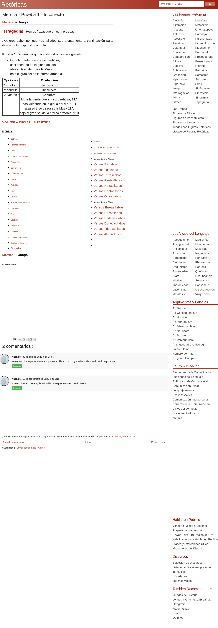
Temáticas (179, 571)
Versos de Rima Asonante (105, 153)
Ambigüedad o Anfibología (189, 344)
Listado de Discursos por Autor (192, 567)
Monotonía (202, 244)
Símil (198, 84)
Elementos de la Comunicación (192, 372)
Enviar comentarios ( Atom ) (31, 447)
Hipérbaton (180, 79)
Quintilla (14, 185)
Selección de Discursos (187, 562)
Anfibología (180, 248)
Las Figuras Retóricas (189, 14)
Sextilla (14, 214)
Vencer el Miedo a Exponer (190, 525)
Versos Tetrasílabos (107, 175)
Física (176, 613)
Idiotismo (178, 280)
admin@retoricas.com (125, 436)
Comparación (181, 56)
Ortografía (179, 604)
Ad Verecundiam (183, 340)
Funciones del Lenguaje (188, 376)
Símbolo (200, 79)
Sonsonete (202, 285)
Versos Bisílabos (105, 164)
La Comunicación (186, 366)
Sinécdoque (202, 88)
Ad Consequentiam (185, 312)
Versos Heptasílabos (108, 191)
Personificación (205, 43)
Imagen (177, 88)
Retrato (200, 65)
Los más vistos (182, 580)
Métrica (7, 22)
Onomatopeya (204, 29)
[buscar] (181, 4)
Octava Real (16, 225)
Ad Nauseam (181, 331)
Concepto (179, 52)
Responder (17, 366)
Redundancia (203, 276)
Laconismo (180, 289)
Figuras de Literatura (186, 122)
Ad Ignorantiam (182, 321)
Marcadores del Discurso (188, 548)
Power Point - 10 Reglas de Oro (193, 534)
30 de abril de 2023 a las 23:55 (38, 356)
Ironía (176, 97)
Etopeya (178, 65)
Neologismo (202, 253)
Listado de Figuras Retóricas (191, 131)
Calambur (179, 47)
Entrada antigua (159, 442)
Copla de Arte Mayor (20, 237)
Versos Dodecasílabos (109, 223)
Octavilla (14, 231)
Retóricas (14, 4)
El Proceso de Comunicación (191, 381)
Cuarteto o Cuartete (19, 156)
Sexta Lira (15, 208)
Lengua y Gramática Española (192, 599)
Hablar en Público (186, 520)
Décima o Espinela (19, 243)
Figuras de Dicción (184, 113)
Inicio (88, 442)
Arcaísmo (179, 253)
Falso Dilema (181, 349)
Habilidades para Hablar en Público (195, 539)
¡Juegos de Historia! (185, 595)
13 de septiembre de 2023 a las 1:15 (41, 379)
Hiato (176, 276)
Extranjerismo (181, 271)
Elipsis (177, 61)
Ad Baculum (180, 308)
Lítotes (177, 102)
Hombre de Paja (183, 353)
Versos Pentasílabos (108, 180)
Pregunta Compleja (185, 358)
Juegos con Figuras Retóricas (192, 127)
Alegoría (178, 20)
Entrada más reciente (14, 442)
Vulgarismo (202, 294)
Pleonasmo (202, 47)
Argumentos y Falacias (190, 302)
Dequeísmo (180, 266)
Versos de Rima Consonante (106, 147)
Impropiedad (181, 285)
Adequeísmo (181, 239)
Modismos (201, 239)
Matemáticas (181, 608)
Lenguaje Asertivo (184, 390)
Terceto (14, 150)
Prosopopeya (203, 61)
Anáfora (178, 29)
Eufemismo (180, 70)
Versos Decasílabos (108, 213)
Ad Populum (180, 335)
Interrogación (181, 93)
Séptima (14, 220)
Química (178, 617)
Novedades (180, 576)
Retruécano (202, 70)
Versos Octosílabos (107, 196)
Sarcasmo (201, 74)
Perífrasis (201, 257)
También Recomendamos (192, 589)
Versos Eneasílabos (109, 207)
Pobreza (200, 266)
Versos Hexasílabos (108, 185)
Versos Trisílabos (106, 169)
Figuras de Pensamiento (188, 117)
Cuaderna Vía (17, 174)
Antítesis (178, 34)
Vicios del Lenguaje (185, 408)
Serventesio (16, 168)
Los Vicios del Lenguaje (191, 234)
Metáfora (201, 20)
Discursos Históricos (186, 413)
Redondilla (15, 162)
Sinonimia (201, 97)
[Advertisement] (140, 41)
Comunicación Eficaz (186, 385)
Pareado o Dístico (18, 145)
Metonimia (202, 25)
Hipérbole (179, 84)
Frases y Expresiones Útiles (190, 544)
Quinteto (14, 179)
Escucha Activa (182, 395)
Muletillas (201, 248)
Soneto (16, 248)
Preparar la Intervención (188, 530)
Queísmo (201, 271)
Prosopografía (204, 56)
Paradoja (201, 34)
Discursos (180, 557)
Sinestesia (202, 93)
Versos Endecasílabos (109, 218)
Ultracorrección (205, 289)
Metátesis (179, 294)
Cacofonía (179, 262)
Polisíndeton (203, 52)
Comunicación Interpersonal (190, 399)
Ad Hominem (181, 317)
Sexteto (14, 197)
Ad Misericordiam (184, 326)
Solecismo (202, 280)
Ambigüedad (181, 244)
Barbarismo (180, 257)
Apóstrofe (179, 38)
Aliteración (179, 25)
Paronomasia (203, 38)
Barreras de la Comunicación (191, 404)
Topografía (202, 102)
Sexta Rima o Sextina (20, 202)
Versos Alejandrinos (108, 234)
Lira (12, 191)
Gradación (179, 74)
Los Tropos (180, 108)
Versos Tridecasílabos (109, 228)
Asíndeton (179, 43)
